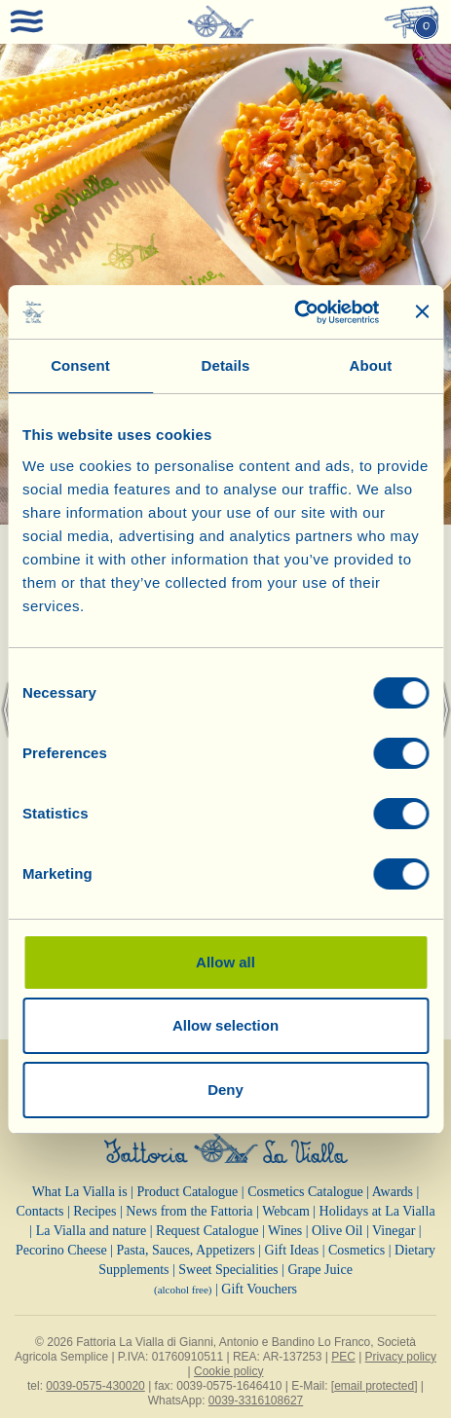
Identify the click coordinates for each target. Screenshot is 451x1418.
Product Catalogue (188, 1191)
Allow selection (225, 1025)
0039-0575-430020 (95, 1386)
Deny (225, 1089)
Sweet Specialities (228, 1269)
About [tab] (371, 365)
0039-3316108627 (255, 1400)
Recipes (94, 1211)
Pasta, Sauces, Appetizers (185, 1250)
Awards (392, 1191)
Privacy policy (400, 1356)
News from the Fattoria (189, 1211)
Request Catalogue (207, 1230)
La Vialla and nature (91, 1230)
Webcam (286, 1211)
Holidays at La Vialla (377, 1211)
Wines (285, 1230)
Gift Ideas (292, 1250)
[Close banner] (422, 311)
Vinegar (393, 1230)
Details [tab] (226, 365)
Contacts (39, 1211)
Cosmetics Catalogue (305, 1191)
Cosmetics (356, 1250)
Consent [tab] (80, 365)
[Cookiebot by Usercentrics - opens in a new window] (293, 312)
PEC (343, 1356)
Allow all (225, 962)
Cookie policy (228, 1371)
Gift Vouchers (259, 1289)
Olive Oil (337, 1230)
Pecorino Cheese (61, 1250)
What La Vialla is (80, 1191)
